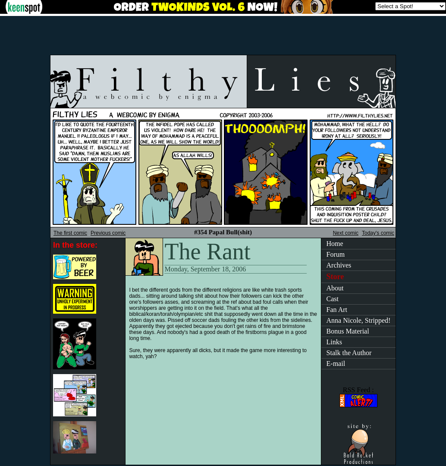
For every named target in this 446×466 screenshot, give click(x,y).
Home (335, 243)
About (335, 288)
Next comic (345, 233)
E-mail (336, 363)
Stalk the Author (349, 352)
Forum (336, 254)
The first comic (70, 233)
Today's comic (378, 233)
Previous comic (108, 233)
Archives (339, 265)
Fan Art (337, 309)
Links (334, 342)
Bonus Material (348, 331)
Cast (333, 298)
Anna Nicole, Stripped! (359, 320)
